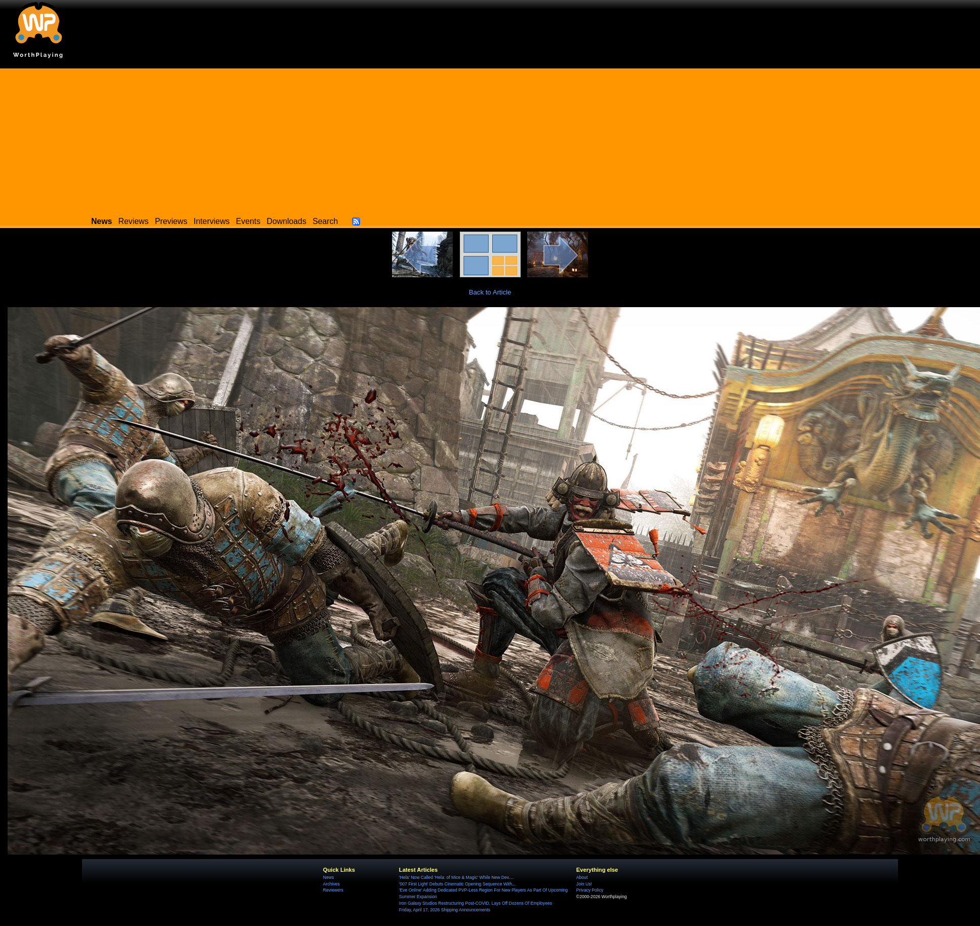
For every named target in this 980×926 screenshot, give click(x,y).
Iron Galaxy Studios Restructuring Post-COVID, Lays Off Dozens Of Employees (475, 903)
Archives (331, 883)
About (581, 877)
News (328, 877)
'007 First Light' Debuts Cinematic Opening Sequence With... (457, 883)
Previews (171, 221)
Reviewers (333, 890)
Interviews (211, 221)
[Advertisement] (490, 139)
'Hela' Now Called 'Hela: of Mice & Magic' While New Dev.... (456, 877)
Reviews (134, 221)
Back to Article (490, 292)
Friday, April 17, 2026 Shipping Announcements (444, 909)
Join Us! (584, 883)
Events (248, 221)
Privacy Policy (589, 890)
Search (325, 221)
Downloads (286, 221)
